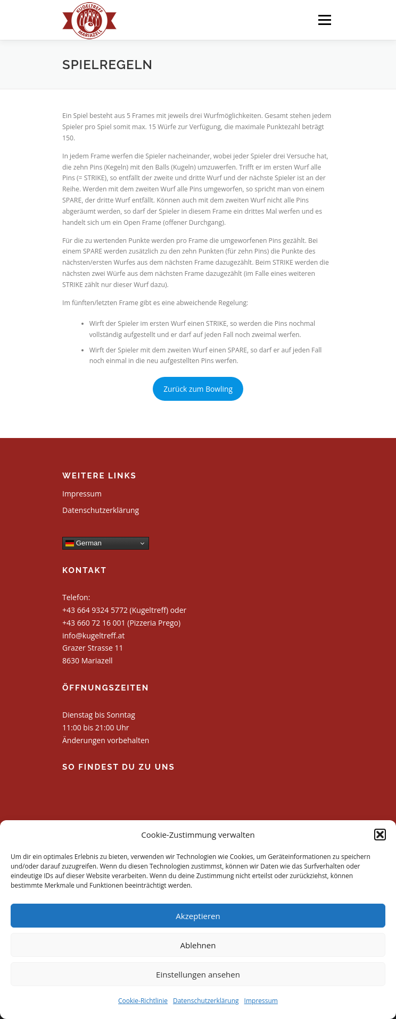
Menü (324, 19)
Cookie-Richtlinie (143, 1000)
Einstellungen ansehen (198, 974)
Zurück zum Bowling (198, 389)
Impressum (261, 1000)
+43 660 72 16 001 (94, 623)
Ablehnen (198, 945)
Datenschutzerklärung (206, 1000)
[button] (380, 834)
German (83, 543)
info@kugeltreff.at (93, 635)
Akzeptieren (198, 916)
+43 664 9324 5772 (95, 610)
